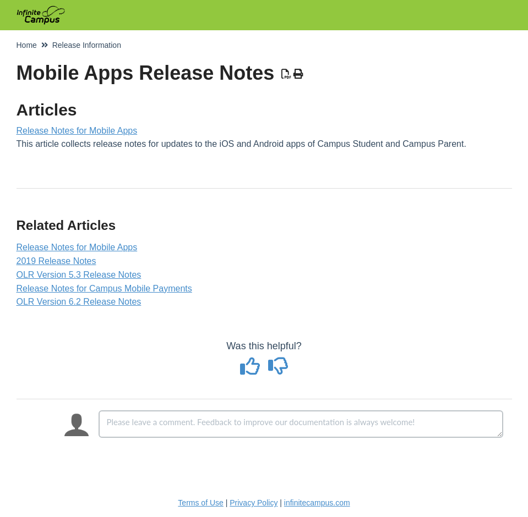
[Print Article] (298, 74)
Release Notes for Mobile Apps (77, 130)
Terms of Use (200, 502)
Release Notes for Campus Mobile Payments (104, 288)
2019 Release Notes (56, 261)
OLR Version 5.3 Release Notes (79, 274)
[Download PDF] (286, 74)
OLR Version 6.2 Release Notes (79, 301)
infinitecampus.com (317, 502)
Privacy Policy (253, 502)
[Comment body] (301, 424)
